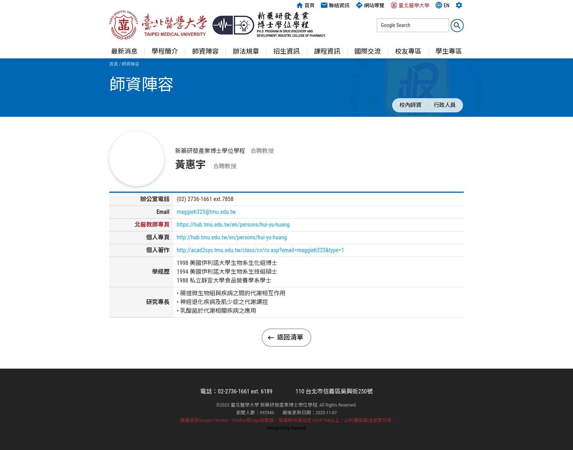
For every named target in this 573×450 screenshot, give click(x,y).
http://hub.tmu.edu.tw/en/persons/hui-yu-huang (232, 237)
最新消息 (124, 51)
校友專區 (408, 51)
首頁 (305, 5)
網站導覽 (370, 5)
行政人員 (445, 105)
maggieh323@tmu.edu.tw (206, 211)
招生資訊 (286, 51)
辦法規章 (246, 51)
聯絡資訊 (335, 5)
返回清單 (290, 337)
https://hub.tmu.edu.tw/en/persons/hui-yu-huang (233, 224)
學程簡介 (165, 51)
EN (442, 5)
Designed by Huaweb (286, 428)
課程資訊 (327, 51)
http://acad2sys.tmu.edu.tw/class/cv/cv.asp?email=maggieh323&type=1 (260, 250)
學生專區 (449, 51)
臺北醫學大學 (410, 5)
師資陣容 (205, 51)
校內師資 (410, 105)
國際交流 (367, 51)
